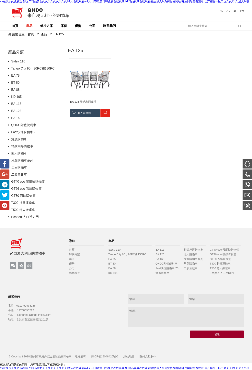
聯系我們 (74, 273)
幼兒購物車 (19, 167)
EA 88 (15, 89)
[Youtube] (4, 205)
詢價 (105, 113)
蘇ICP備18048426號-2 (105, 356)
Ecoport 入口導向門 (25, 217)
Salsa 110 (18, 61)
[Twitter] (4, 195)
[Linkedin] (4, 184)
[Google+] (4, 174)
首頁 (71, 249)
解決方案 (74, 254)
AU (235, 11)
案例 (71, 259)
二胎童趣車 (19, 174)
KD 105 (16, 96)
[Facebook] (4, 164)
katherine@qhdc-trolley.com (33, 314)
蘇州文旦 (145, 356)
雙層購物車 (19, 139)
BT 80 (15, 82)
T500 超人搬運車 (23, 210)
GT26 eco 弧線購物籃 (26, 188)
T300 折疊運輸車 (23, 202)
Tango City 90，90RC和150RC (33, 68)
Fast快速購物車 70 (24, 132)
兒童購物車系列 (22, 160)
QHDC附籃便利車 (23, 125)
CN (228, 11)
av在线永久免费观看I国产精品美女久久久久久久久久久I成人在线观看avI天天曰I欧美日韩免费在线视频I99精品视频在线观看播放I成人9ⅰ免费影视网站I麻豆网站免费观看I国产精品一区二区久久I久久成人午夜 (124, 368)
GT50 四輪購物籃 (23, 195)
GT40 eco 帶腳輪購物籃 (28, 181)
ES (242, 11)
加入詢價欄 (84, 112)
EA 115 (16, 103)
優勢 (71, 263)
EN (221, 11)
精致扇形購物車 (22, 146)
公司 (71, 268)
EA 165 (16, 118)
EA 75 (15, 75)
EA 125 (16, 111)
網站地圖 (128, 356)
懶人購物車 (19, 153)
